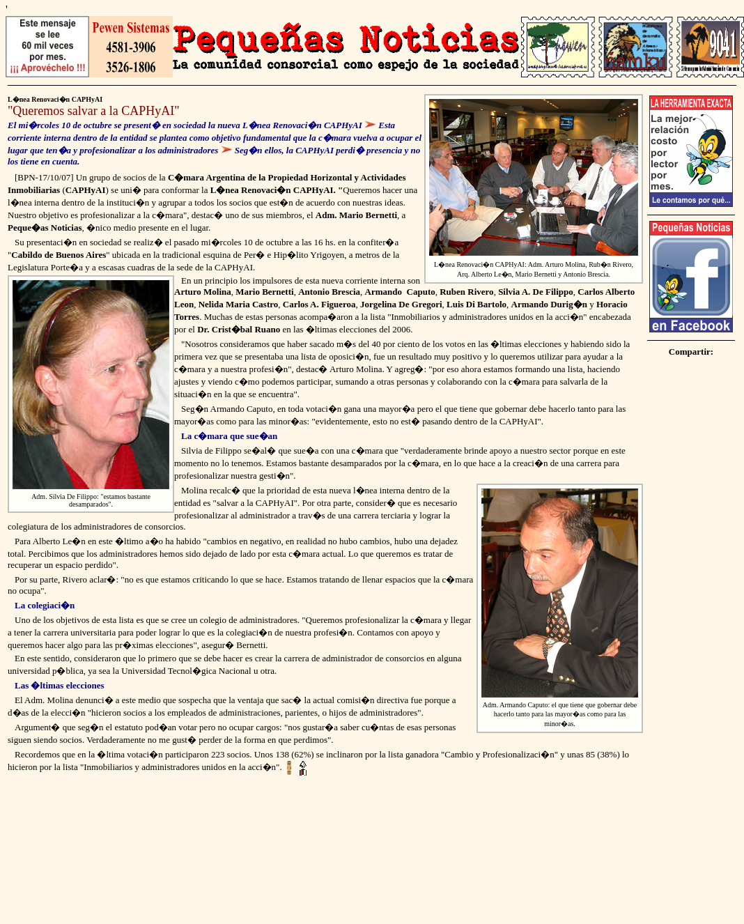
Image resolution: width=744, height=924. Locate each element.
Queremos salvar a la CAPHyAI (93, 111)
